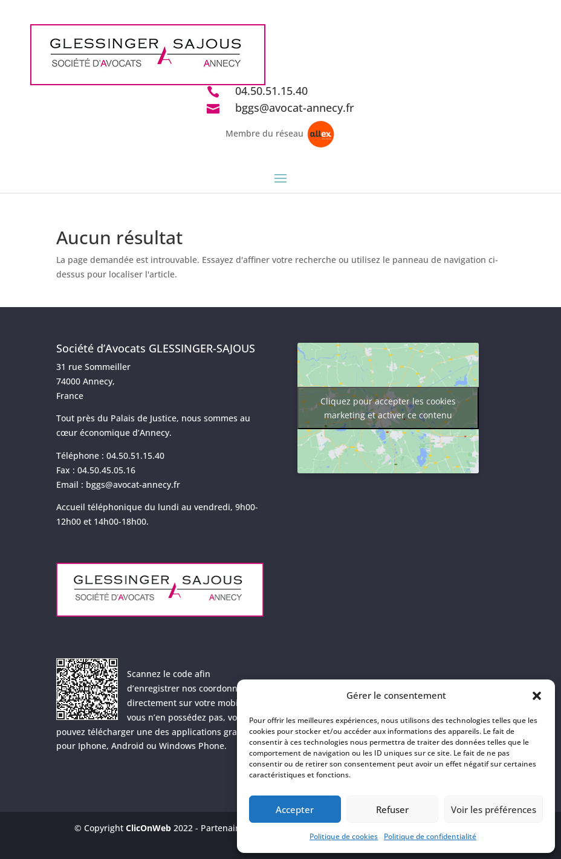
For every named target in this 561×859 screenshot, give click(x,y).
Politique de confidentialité (430, 836)
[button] (537, 696)
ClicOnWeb (148, 828)
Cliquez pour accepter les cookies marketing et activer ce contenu (388, 408)
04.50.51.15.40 (271, 90)
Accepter (295, 809)
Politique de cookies (344, 836)
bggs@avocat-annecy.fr (294, 107)
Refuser (392, 809)
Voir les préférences (493, 809)
